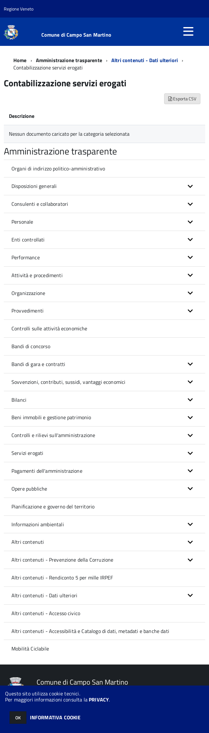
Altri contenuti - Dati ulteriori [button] (44, 595)
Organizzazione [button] (28, 293)
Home (20, 60)
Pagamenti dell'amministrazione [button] (46, 471)
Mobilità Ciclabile (30, 648)
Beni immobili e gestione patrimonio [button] (51, 417)
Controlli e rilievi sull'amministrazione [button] (53, 435)
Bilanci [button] (18, 400)
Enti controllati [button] (28, 239)
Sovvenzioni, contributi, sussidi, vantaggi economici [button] (68, 382)
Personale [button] (22, 222)
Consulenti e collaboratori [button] (39, 204)
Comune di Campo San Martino (76, 34)
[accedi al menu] (188, 31)
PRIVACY (99, 699)
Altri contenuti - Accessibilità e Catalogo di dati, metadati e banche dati (90, 631)
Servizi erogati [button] (27, 453)
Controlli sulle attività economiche (49, 328)
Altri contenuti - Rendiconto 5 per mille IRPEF (62, 577)
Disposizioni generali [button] (34, 186)
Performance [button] (25, 257)
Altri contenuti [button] (27, 542)
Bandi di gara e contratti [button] (38, 364)
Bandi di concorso (30, 346)
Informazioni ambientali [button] (37, 524)
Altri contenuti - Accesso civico (45, 613)
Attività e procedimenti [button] (37, 275)
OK (18, 717)
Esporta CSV (182, 98)
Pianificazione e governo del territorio (52, 506)
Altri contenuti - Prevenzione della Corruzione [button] (62, 560)
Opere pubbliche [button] (29, 488)
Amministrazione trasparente (69, 60)
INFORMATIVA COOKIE (55, 717)
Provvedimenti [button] (27, 310)
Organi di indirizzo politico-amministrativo (58, 168)
